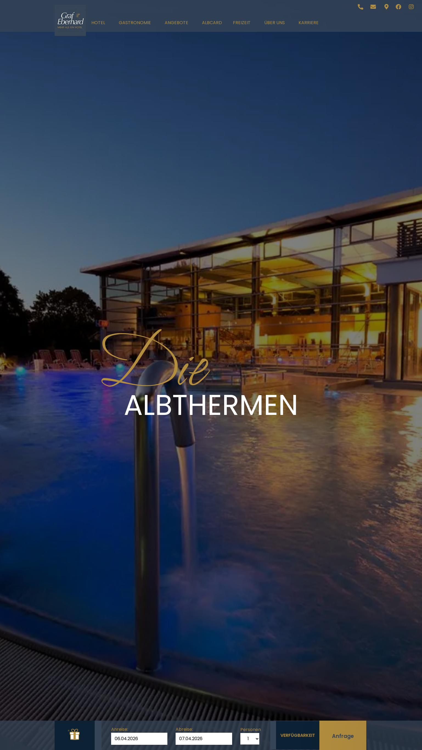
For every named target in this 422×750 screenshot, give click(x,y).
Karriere (309, 22)
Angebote (178, 22)
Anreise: (119, 728)
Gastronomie (136, 22)
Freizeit (243, 22)
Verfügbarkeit (297, 734)
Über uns (276, 22)
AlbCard (212, 22)
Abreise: (183, 728)
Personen (248, 728)
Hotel (99, 22)
